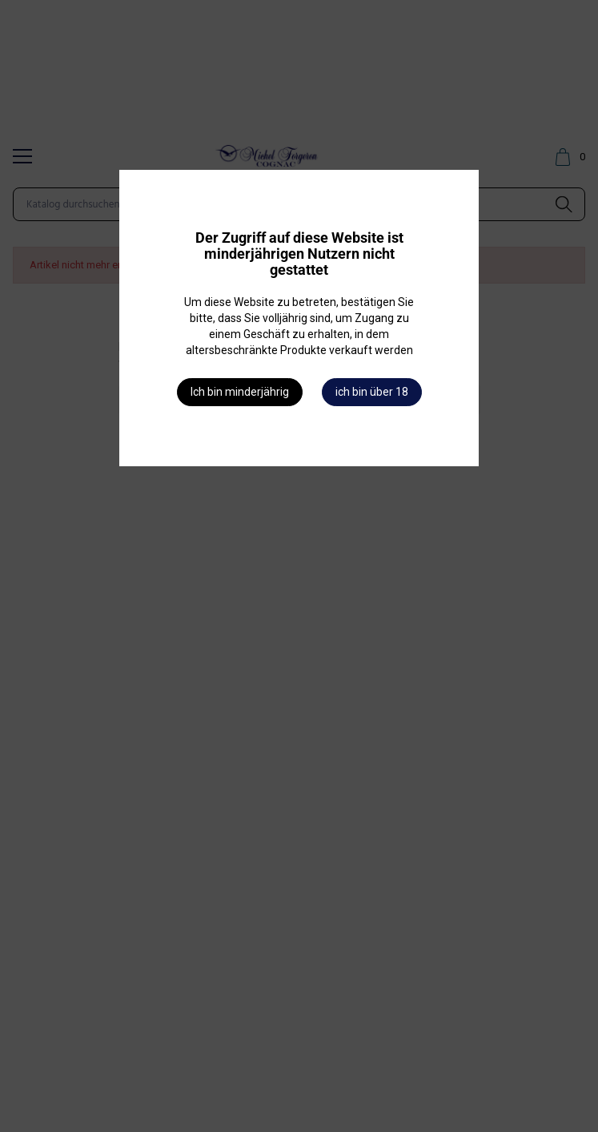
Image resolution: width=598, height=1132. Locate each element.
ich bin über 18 (371, 391)
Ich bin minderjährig (240, 391)
